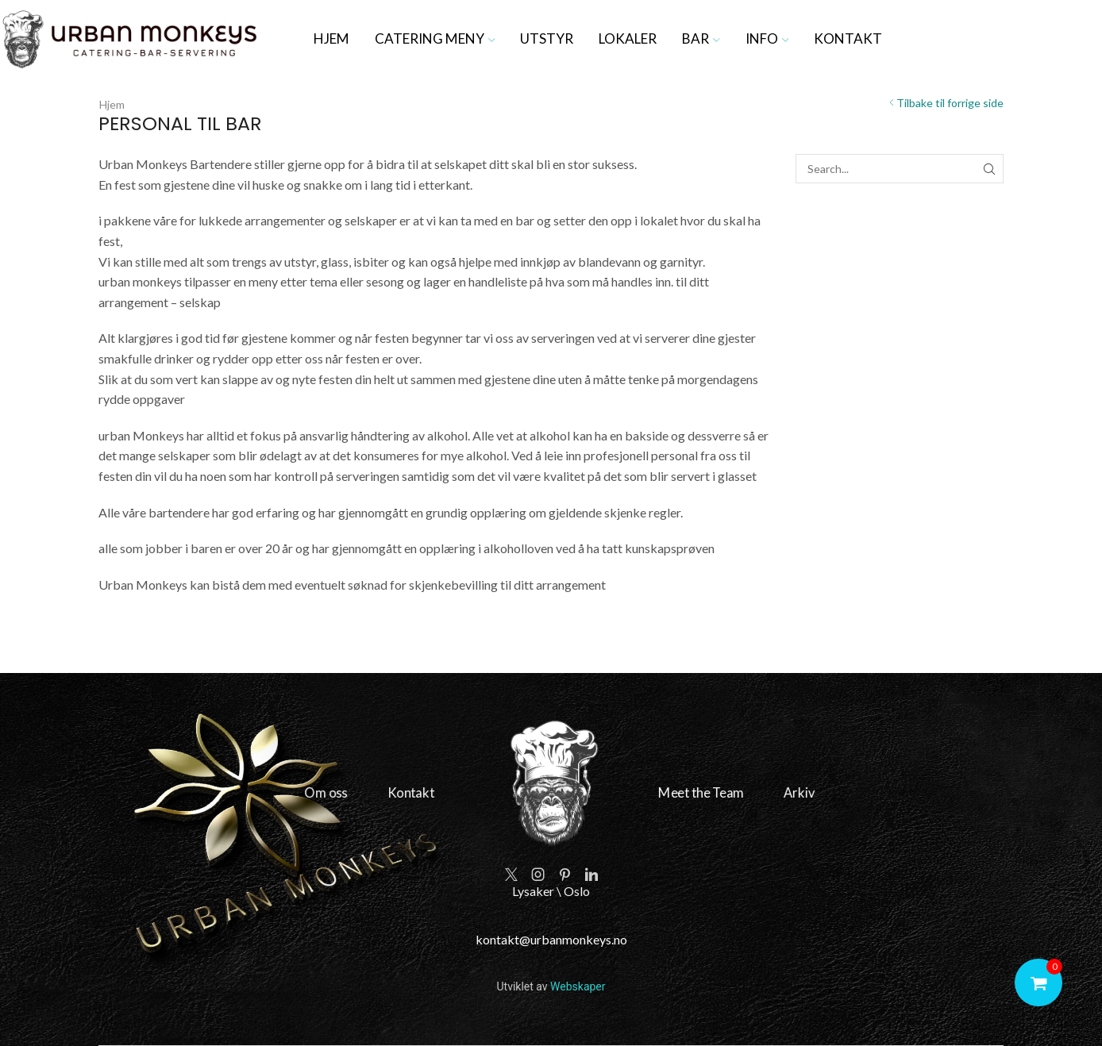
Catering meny (435, 38)
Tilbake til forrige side (950, 103)
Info (767, 38)
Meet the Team (679, 793)
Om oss (359, 793)
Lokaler (628, 38)
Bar (701, 38)
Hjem (331, 38)
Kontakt (848, 38)
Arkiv (762, 793)
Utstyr (546, 38)
